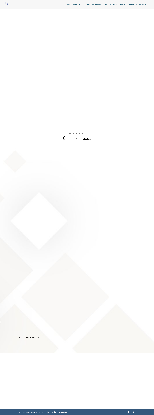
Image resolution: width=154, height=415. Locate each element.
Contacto (142, 4)
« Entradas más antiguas (31, 337)
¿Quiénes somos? (71, 4)
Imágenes (86, 4)
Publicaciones (110, 4)
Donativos (133, 4)
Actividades (96, 4)
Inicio (61, 4)
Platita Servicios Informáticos (55, 412)
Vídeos (122, 4)
